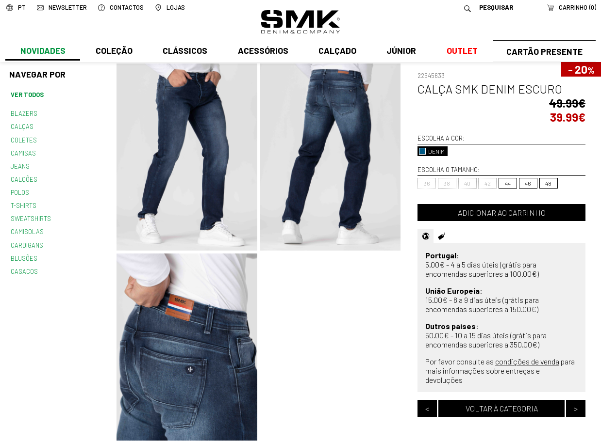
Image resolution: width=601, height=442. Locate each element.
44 (508, 183)
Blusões (24, 253)
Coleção (113, 52)
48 (548, 183)
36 (427, 183)
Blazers (24, 113)
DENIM (432, 151)
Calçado (335, 52)
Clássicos (184, 52)
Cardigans (26, 240)
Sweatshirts (30, 215)
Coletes (24, 138)
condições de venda (527, 361)
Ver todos (27, 94)
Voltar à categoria (502, 408)
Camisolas (27, 227)
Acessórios (261, 52)
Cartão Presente (543, 52)
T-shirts (23, 202)
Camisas (23, 151)
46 (528, 183)
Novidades (42, 52)
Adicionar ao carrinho (502, 212)
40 (467, 183)
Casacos (24, 265)
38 (447, 183)
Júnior (399, 52)
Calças (22, 125)
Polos (20, 189)
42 (487, 183)
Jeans (20, 164)
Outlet (459, 52)
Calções (24, 176)
